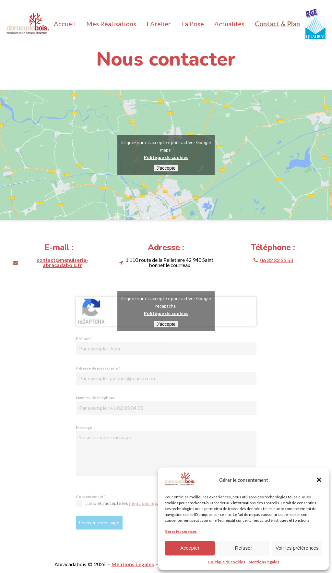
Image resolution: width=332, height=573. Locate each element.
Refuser (243, 548)
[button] (319, 480)
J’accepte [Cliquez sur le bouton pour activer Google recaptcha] (165, 324)
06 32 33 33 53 (276, 260)
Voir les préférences (297, 548)
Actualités (229, 24)
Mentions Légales (133, 564)
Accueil (65, 24)
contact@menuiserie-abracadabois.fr (62, 262)
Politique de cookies (226, 561)
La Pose (192, 24)
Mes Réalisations (111, 24)
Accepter (189, 548)
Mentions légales (263, 561)
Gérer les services (181, 531)
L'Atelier (159, 24)
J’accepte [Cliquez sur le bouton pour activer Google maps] (165, 168)
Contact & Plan (277, 24)
